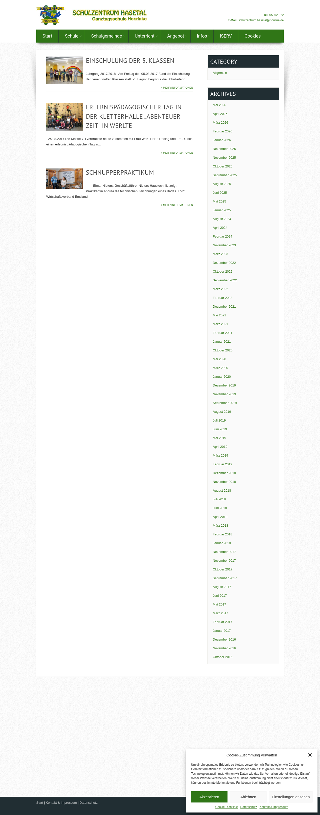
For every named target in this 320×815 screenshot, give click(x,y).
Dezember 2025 (224, 149)
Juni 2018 (220, 508)
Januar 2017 (222, 631)
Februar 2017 (222, 622)
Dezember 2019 (224, 385)
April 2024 (220, 228)
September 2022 (225, 280)
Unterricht (146, 36)
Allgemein (220, 73)
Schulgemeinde (108, 36)
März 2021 (220, 324)
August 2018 (222, 490)
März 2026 (220, 122)
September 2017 (225, 578)
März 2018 (220, 525)
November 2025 (224, 157)
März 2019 (220, 455)
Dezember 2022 (224, 263)
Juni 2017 (220, 595)
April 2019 (220, 447)
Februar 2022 (222, 298)
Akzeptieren (209, 797)
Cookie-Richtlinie (226, 807)
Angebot (177, 36)
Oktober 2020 (222, 350)
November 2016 (224, 648)
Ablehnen (248, 797)
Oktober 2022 (222, 271)
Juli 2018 (219, 499)
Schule (73, 36)
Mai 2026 (219, 105)
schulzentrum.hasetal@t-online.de (261, 20)
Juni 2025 (220, 192)
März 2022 (220, 289)
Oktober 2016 (222, 657)
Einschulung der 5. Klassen (130, 61)
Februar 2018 (222, 534)
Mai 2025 (219, 201)
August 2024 (222, 219)
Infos (203, 36)
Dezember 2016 (224, 639)
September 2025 (225, 175)
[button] (310, 754)
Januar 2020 (222, 376)
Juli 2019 (219, 420)
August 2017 (222, 587)
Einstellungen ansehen (291, 797)
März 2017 (220, 613)
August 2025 (222, 184)
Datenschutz (248, 807)
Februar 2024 (222, 236)
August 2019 (222, 412)
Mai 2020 (219, 359)
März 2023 (220, 254)
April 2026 (220, 114)
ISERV (226, 36)
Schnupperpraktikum (120, 172)
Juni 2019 (220, 429)
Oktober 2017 (222, 569)
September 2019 (225, 403)
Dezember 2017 (224, 552)
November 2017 (224, 560)
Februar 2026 (222, 131)
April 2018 (220, 517)
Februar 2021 (222, 333)
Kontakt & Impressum (274, 807)
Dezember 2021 (224, 306)
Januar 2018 (222, 543)
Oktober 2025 (222, 166)
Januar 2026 (222, 140)
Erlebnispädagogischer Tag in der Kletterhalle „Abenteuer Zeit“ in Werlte (134, 116)
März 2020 (220, 368)
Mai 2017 (219, 604)
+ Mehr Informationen (177, 87)
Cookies (252, 36)
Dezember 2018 (224, 473)
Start (47, 36)
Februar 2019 (222, 464)
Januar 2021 (222, 341)
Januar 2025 (222, 210)
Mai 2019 (219, 438)
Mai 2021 (219, 315)
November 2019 (224, 394)
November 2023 (224, 245)
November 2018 (224, 482)
